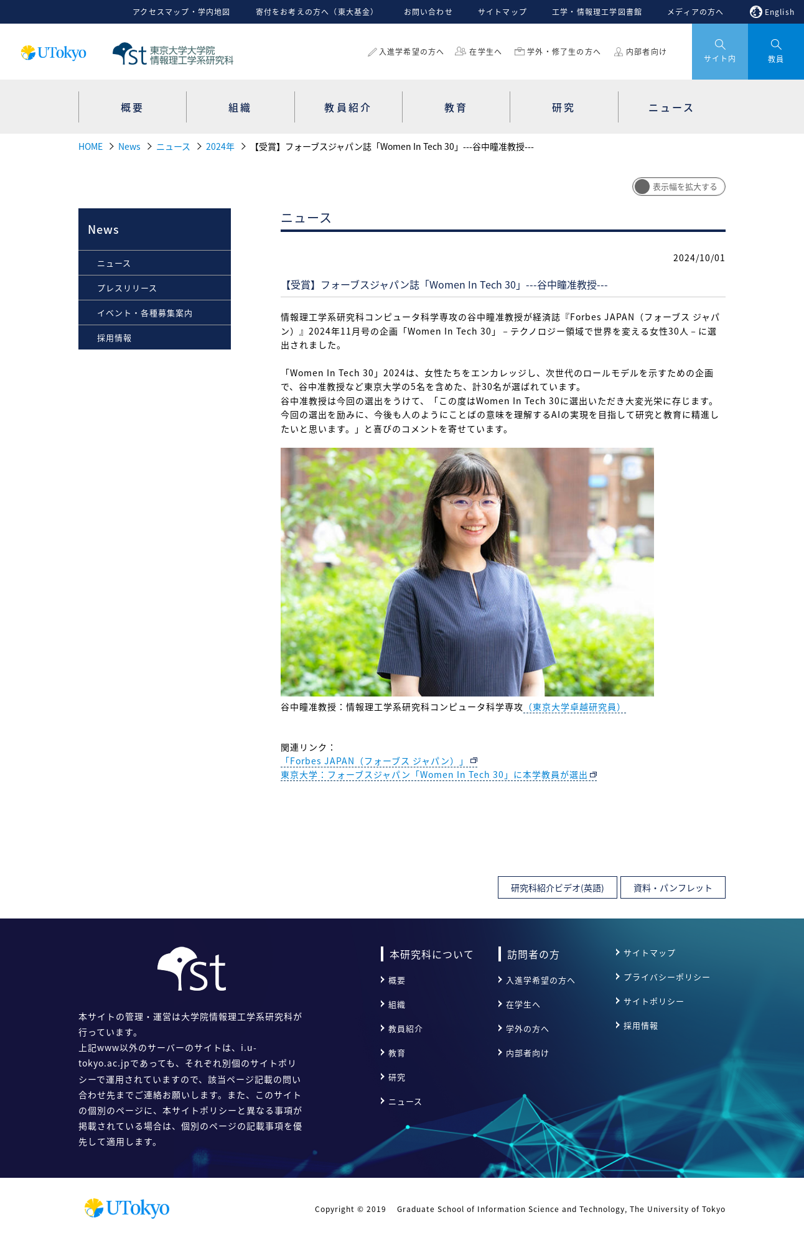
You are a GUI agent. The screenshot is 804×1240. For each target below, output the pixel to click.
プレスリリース (127, 288)
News (129, 146)
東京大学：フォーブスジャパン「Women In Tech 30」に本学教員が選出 (434, 774)
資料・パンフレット (673, 887)
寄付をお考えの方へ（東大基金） (317, 11)
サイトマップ (502, 11)
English (780, 11)
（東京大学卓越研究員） (574, 706)
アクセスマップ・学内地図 (181, 11)
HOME (90, 146)
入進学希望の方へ (412, 51)
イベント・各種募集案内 (145, 312)
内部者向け (646, 51)
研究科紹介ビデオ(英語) (557, 887)
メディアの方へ (695, 11)
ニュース (173, 146)
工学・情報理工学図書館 (597, 11)
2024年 (220, 146)
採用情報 (114, 337)
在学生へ (485, 51)
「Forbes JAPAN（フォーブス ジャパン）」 (375, 760)
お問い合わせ (428, 11)
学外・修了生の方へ (564, 51)
